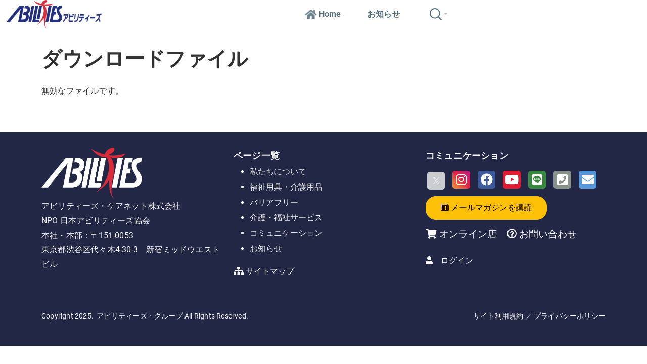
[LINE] (537, 180)
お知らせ (383, 14)
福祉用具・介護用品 (286, 187)
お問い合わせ (547, 234)
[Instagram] (461, 180)
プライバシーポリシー (570, 316)
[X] (436, 181)
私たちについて (278, 171)
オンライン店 (468, 234)
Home (323, 14)
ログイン (457, 260)
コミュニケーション (286, 233)
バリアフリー (274, 202)
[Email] (587, 180)
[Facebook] (486, 180)
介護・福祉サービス (286, 217)
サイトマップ (270, 271)
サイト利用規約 (498, 316)
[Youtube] (512, 180)
